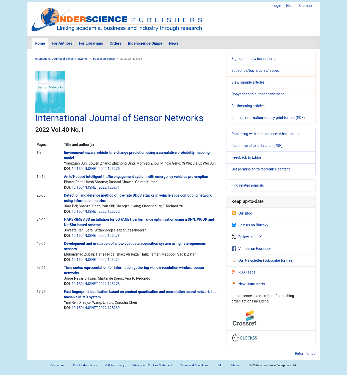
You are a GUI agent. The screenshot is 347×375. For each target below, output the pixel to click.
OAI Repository (114, 365)
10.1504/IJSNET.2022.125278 (96, 284)
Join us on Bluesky (250, 225)
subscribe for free (278, 260)
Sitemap (305, 6)
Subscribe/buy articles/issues (255, 70)
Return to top (305, 353)
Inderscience (145, 43)
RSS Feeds (243, 272)
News (174, 43)
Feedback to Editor (246, 157)
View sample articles (248, 82)
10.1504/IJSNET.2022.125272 (96, 211)
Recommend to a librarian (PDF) (257, 146)
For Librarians (91, 43)
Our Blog (242, 213)
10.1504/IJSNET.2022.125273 (96, 236)
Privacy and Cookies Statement (152, 365)
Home (40, 43)
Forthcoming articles (248, 106)
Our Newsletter (247, 260)
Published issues (104, 58)
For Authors (62, 43)
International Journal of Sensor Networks (61, 58)
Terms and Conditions (194, 365)
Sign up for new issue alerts (254, 59)
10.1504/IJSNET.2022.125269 (96, 308)
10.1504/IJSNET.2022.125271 (96, 187)
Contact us (57, 365)
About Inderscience (85, 365)
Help (290, 6)
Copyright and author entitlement (258, 94)
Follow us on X (247, 237)
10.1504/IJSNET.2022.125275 (96, 169)
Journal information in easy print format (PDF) (268, 118)
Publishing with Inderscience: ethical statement (269, 134)
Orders (115, 43)
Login (276, 6)
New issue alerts (248, 284)
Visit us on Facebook (252, 249)
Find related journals (248, 185)
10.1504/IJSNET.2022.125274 (96, 260)
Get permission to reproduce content (261, 169)
